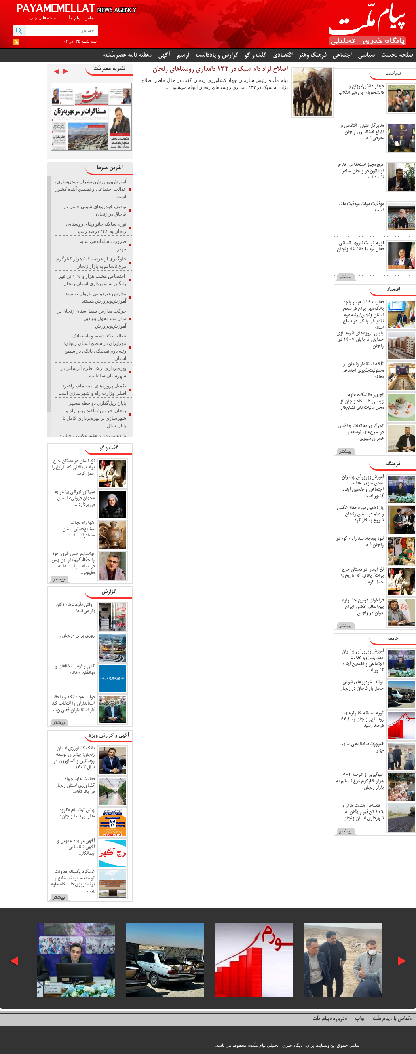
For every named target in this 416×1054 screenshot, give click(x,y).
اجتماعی (341, 55)
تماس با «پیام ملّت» (392, 1019)
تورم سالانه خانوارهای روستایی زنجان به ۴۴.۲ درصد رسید (362, 719)
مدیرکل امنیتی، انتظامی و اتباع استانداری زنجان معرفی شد (362, 132)
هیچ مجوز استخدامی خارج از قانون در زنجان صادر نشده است (361, 171)
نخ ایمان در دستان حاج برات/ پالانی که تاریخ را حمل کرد (362, 576)
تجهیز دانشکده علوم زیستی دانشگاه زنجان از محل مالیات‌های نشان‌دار (362, 401)
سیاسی (366, 55)
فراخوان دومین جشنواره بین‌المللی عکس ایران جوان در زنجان (363, 607)
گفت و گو (255, 55)
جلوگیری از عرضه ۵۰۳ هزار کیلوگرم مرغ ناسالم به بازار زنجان (360, 781)
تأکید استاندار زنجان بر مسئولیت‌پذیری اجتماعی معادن (362, 370)
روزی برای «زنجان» (77, 635)
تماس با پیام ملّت (80, 17)
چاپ (360, 1019)
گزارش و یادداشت (217, 55)
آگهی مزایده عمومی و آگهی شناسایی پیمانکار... (76, 847)
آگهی (164, 55)
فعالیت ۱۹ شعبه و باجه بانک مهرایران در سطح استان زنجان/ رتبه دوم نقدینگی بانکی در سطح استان (363, 315)
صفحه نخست (397, 55)
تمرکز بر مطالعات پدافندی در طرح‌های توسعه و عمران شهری (361, 432)
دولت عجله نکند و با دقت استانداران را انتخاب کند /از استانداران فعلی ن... (73, 704)
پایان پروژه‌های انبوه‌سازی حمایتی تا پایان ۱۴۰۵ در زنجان (360, 340)
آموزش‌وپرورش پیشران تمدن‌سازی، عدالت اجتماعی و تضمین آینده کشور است (90, 189)
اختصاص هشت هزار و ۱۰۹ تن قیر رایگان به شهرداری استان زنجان (362, 812)
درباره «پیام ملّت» (329, 1019)
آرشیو (182, 55)
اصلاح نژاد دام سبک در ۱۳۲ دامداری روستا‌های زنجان (220, 69)
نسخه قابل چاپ (43, 17)
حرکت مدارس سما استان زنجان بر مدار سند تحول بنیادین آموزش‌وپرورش (91, 318)
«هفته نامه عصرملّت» (127, 55)
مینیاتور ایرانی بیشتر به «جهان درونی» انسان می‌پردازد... (75, 498)
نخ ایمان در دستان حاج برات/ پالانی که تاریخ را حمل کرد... (73, 467)
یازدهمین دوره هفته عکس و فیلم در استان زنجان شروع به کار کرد (360, 514)
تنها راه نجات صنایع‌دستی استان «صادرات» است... (78, 529)
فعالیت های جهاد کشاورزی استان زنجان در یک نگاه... (74, 785)
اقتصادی (282, 55)
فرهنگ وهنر (312, 55)
